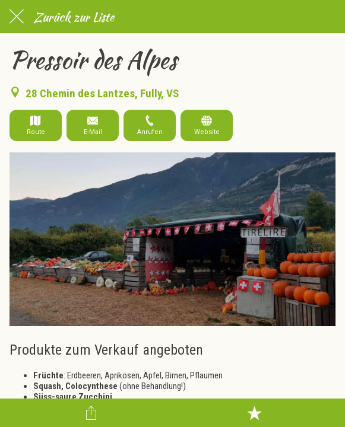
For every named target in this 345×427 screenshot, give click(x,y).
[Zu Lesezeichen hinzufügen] (254, 413)
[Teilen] (91, 413)
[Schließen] (17, 16)
